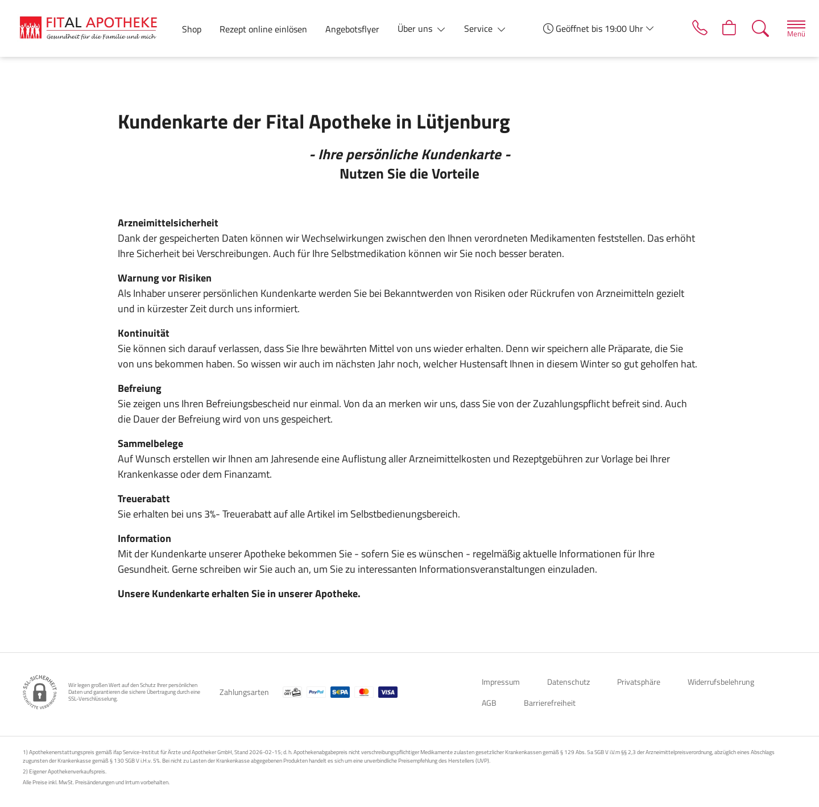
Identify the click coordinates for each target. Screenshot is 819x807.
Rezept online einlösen (263, 29)
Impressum (501, 682)
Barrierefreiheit (550, 703)
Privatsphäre (638, 682)
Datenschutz (568, 682)
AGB (489, 703)
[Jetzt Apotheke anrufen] (693, 28)
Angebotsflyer (352, 29)
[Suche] (756, 28)
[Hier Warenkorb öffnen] (724, 28)
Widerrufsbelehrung (721, 682)
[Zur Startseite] (92, 28)
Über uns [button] (416, 28)
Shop (191, 29)
